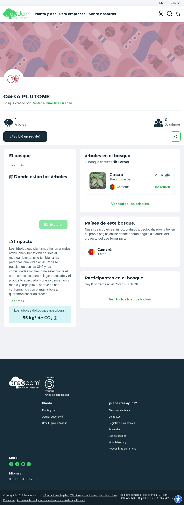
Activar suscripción (53, 416)
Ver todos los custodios (130, 299)
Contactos (115, 416)
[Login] (160, 14)
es (37, 479)
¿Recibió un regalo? (25, 136)
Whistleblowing (117, 442)
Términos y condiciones (84, 495)
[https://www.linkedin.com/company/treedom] (29, 464)
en (17, 479)
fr (30, 479)
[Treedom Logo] (17, 14)
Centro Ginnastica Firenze (51, 103)
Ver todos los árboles (130, 204)
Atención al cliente (119, 410)
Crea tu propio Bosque (54, 423)
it (10, 479)
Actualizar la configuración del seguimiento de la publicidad (51, 500)
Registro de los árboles (122, 423)
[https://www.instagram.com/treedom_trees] (17, 464)
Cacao (116, 174)
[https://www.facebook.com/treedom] (11, 464)
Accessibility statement (122, 448)
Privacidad (115, 429)
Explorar (53, 224)
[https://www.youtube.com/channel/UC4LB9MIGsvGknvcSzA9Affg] (23, 464)
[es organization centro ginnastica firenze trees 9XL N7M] (97, 181)
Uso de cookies (117, 435)
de (24, 479)
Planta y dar (49, 410)
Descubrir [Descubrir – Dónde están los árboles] (162, 187)
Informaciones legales (56, 495)
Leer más (16, 165)
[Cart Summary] (177, 14)
